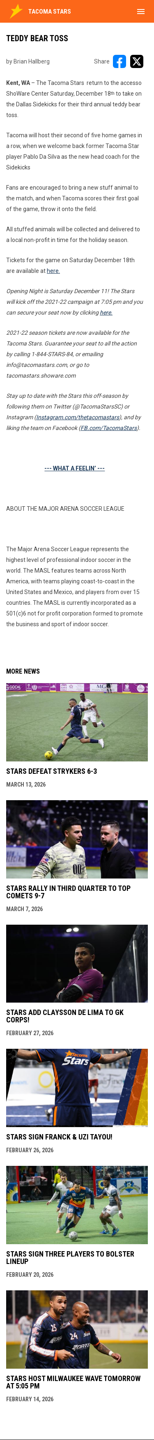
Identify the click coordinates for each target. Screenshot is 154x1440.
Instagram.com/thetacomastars (77, 417)
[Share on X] (136, 61)
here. (53, 271)
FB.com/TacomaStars (108, 428)
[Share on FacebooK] (119, 61)
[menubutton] (141, 11)
